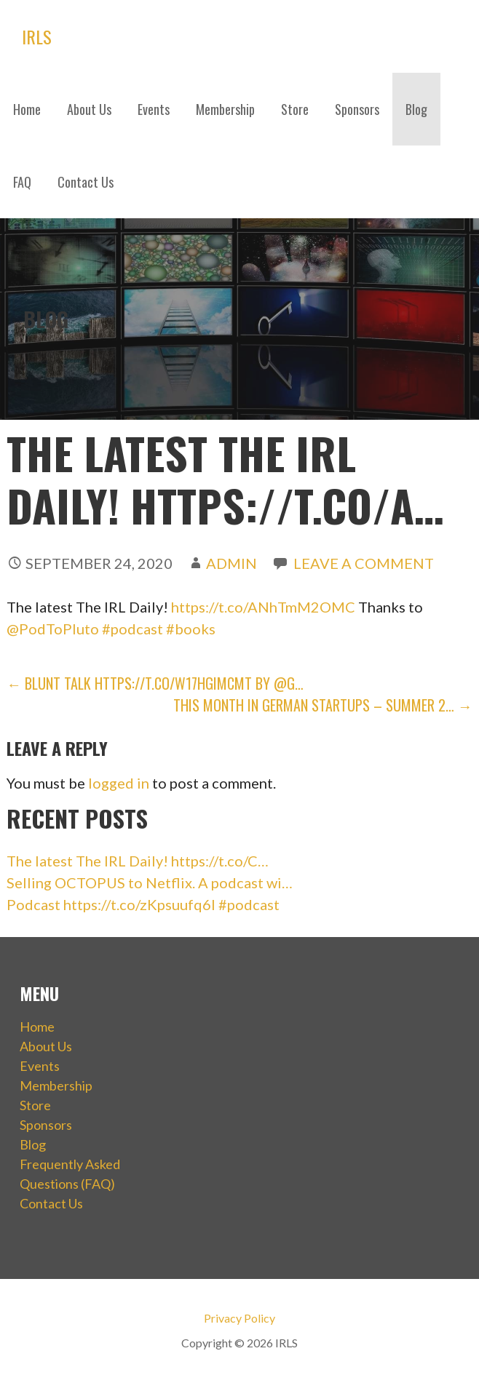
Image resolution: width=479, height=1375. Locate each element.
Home (27, 109)
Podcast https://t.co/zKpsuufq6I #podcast (143, 904)
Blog (416, 109)
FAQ (22, 181)
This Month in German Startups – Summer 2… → (322, 705)
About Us (89, 109)
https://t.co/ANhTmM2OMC (263, 606)
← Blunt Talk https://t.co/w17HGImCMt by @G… (155, 683)
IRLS (37, 36)
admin (231, 563)
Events (154, 109)
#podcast (132, 628)
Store (295, 109)
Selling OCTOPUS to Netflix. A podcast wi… (150, 882)
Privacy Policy (239, 1318)
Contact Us (86, 181)
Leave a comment (363, 563)
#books (190, 628)
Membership (225, 109)
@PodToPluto (53, 628)
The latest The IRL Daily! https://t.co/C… (138, 860)
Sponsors (357, 109)
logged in (118, 783)
